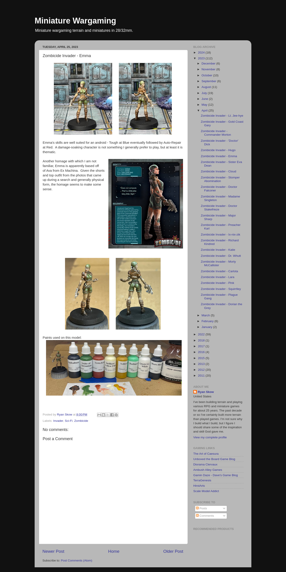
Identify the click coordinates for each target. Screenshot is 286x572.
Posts (201, 508)
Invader (58, 420)
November (209, 69)
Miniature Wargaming (75, 20)
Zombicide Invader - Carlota (219, 271)
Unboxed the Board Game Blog (214, 459)
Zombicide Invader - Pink (217, 283)
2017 (202, 346)
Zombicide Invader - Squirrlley (221, 289)
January (207, 327)
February (208, 321)
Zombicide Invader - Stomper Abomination (220, 179)
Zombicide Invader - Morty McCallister (218, 263)
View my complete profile (210, 437)
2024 (202, 52)
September (209, 81)
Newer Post (53, 551)
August (207, 87)
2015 (202, 358)
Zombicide (81, 420)
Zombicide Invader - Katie (218, 249)
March (206, 315)
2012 (202, 369)
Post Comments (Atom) (76, 560)
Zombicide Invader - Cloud (218, 171)
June (205, 99)
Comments (205, 515)
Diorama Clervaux (205, 464)
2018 (202, 340)
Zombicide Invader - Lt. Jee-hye (222, 115)
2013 (202, 364)
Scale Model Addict (206, 491)
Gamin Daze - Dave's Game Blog (215, 475)
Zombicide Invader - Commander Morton (216, 132)
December (209, 63)
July (205, 93)
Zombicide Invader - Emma (219, 156)
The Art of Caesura (206, 453)
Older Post (173, 551)
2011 (202, 375)
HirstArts (199, 485)
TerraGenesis (202, 480)
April (205, 110)
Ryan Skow (206, 392)
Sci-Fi (69, 420)
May (205, 104)
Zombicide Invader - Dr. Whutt (221, 255)
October (207, 75)
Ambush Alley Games (207, 469)
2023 (202, 58)
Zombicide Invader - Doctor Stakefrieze (219, 207)
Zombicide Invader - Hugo (218, 150)
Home (113, 551)
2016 (202, 352)
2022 (202, 334)
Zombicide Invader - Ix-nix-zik (220, 234)
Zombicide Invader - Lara (217, 277)
